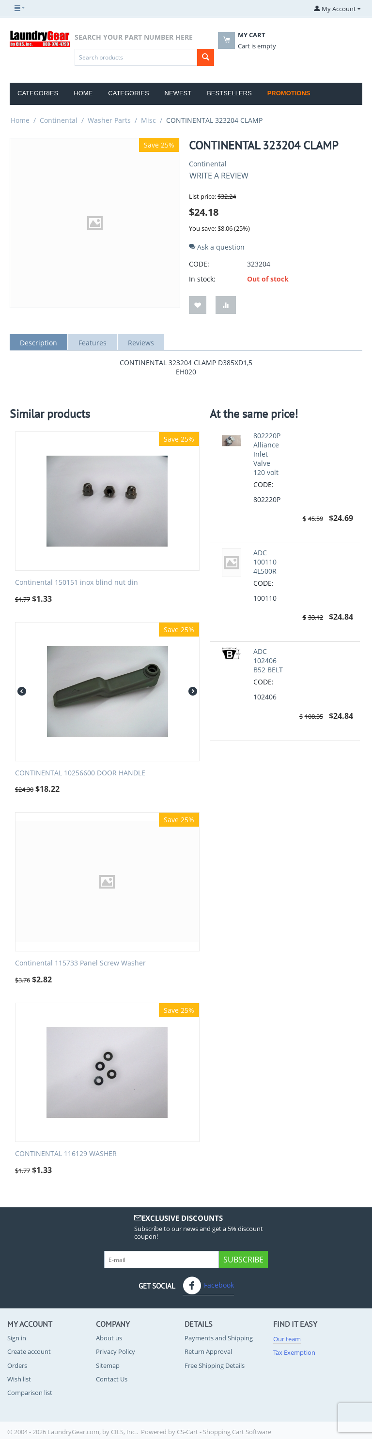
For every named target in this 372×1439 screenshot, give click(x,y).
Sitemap (108, 1365)
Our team (287, 1339)
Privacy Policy (115, 1351)
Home (83, 93)
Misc (148, 120)
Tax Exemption (294, 1352)
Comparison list (29, 1392)
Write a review (218, 175)
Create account (29, 1351)
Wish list (19, 1379)
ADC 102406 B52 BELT (268, 660)
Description (38, 342)
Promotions (288, 93)
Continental (59, 120)
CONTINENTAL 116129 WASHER (66, 1154)
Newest (178, 93)
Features (92, 342)
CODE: (199, 263)
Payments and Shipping (219, 1338)
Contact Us (111, 1379)
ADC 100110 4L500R (265, 562)
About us (109, 1338)
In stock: (202, 278)
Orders (17, 1365)
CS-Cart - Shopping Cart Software (224, 1431)
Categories (37, 93)
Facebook (208, 1285)
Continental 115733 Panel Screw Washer (80, 963)
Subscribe (243, 1259)
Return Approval (208, 1351)
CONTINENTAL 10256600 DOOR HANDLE (80, 773)
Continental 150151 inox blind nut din (76, 583)
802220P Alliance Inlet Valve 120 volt (266, 454)
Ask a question (217, 247)
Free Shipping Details (215, 1365)
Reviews (141, 342)
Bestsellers (229, 93)
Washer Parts (109, 120)
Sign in (16, 1338)
